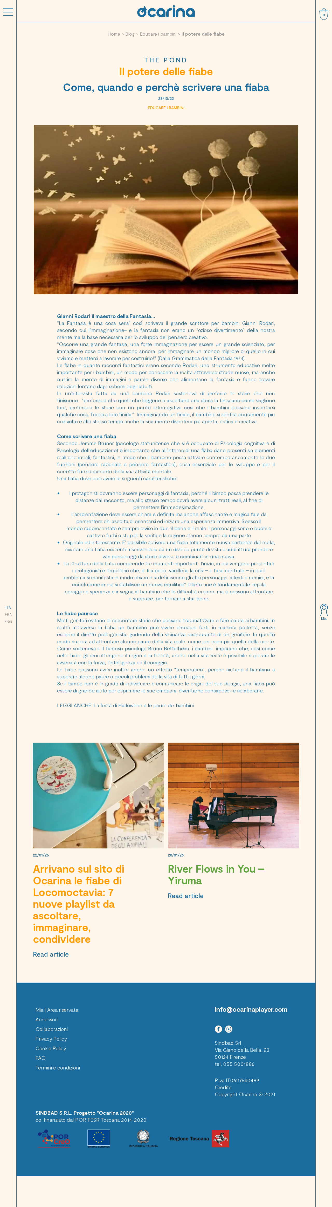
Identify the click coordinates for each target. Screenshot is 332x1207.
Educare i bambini (158, 34)
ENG (8, 621)
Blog (130, 34)
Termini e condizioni (58, 1067)
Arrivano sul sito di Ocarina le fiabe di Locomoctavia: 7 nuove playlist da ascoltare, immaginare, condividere (78, 903)
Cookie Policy (51, 1048)
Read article (51, 954)
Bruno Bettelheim (168, 648)
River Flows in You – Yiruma (216, 874)
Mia (324, 619)
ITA (8, 607)
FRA (8, 614)
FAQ (41, 1058)
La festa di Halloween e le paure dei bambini (144, 705)
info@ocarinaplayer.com (251, 1009)
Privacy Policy (51, 1038)
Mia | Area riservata (57, 1010)
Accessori (47, 1019)
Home (114, 34)
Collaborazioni (52, 1029)
